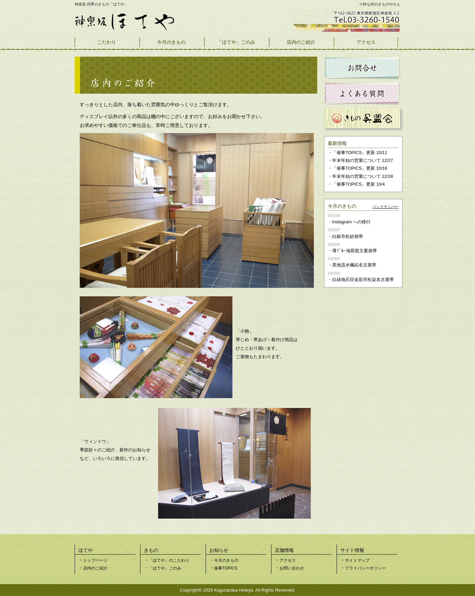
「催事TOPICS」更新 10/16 (359, 168)
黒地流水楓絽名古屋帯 (354, 264)
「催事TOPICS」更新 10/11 (359, 152)
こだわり (106, 42)
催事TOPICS (225, 568)
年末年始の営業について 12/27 (362, 160)
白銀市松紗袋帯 (347, 236)
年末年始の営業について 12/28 (362, 176)
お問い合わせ (292, 568)
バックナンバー (386, 207)
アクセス (366, 42)
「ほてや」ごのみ (236, 42)
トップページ (95, 560)
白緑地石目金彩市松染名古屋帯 (363, 279)
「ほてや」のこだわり (169, 560)
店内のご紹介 (301, 42)
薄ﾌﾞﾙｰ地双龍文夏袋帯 (354, 250)
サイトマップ (357, 560)
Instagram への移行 (351, 221)
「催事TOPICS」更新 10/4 (358, 184)
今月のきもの (171, 42)
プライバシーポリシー (365, 568)
